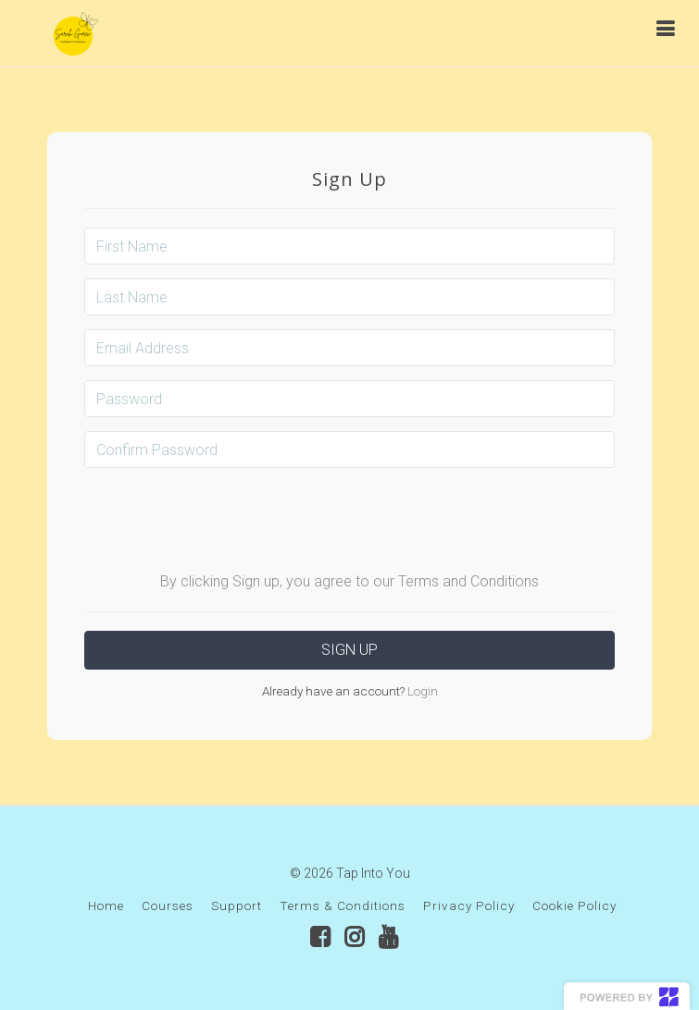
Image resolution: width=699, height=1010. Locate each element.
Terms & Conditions (343, 905)
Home (106, 905)
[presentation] (350, 518)
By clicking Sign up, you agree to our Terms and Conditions (349, 581)
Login (421, 691)
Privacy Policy (469, 905)
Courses (167, 905)
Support (236, 905)
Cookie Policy (574, 905)
